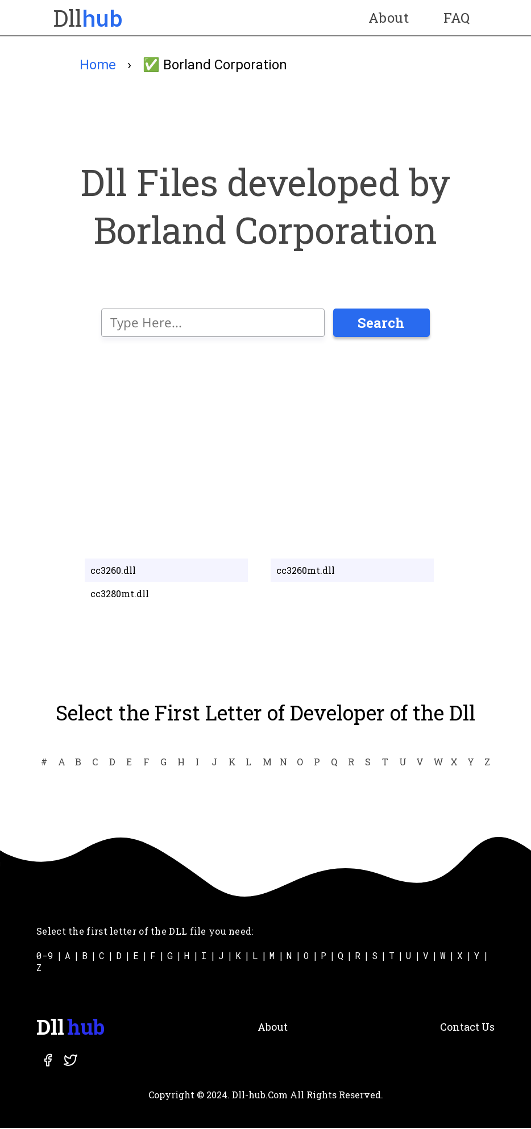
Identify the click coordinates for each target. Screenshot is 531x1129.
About (388, 18)
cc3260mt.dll (305, 572)
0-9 (44, 957)
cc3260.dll (113, 572)
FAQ (456, 18)
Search (381, 324)
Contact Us (467, 1028)
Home (98, 65)
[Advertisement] (265, 446)
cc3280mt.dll (119, 595)
